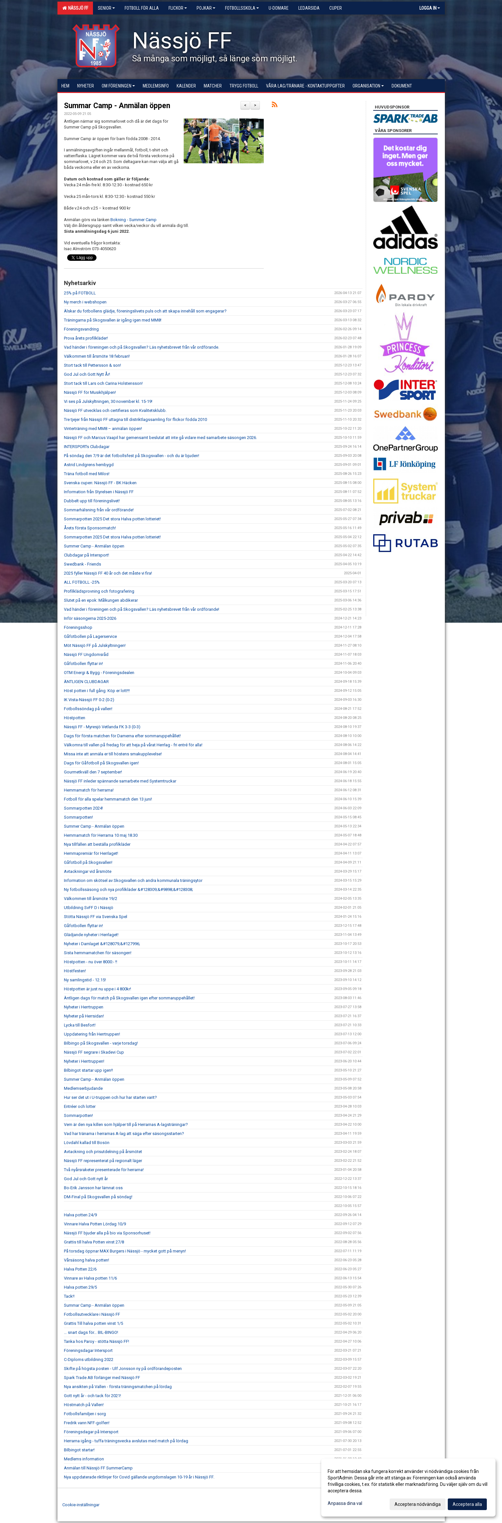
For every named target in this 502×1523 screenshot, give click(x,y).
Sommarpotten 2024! (83, 808)
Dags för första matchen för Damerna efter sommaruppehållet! (122, 735)
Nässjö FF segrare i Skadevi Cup (94, 1052)
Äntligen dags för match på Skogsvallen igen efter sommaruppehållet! (129, 998)
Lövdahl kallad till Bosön (86, 1142)
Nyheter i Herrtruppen (83, 1007)
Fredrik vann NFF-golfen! (86, 1422)
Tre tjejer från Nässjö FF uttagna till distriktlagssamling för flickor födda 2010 (135, 419)
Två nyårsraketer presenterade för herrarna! (104, 1169)
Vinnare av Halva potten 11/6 (90, 1278)
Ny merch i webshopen (85, 302)
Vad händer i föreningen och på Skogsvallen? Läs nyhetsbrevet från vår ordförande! (141, 609)
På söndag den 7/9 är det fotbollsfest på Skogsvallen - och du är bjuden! (131, 455)
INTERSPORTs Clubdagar (86, 446)
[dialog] (408, 1487)
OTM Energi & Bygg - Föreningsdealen (99, 672)
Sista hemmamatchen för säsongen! (97, 952)
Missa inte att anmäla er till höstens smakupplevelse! (113, 753)
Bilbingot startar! (79, 1449)
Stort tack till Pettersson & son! (92, 365)
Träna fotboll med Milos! (86, 473)
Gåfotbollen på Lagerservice (90, 636)
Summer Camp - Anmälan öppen (94, 546)
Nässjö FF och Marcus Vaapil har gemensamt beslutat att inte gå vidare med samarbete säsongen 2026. (160, 437)
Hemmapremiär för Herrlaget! (91, 853)
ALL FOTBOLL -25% (82, 582)
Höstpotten (74, 717)
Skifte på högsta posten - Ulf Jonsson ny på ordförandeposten (123, 1368)
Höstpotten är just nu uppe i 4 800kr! (97, 988)
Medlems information (84, 1459)
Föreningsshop (78, 627)
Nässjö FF (75, 8)
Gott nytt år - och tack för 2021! (92, 1395)
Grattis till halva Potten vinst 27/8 (94, 1242)
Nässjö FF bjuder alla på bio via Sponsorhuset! (107, 1233)
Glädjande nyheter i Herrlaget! (91, 934)
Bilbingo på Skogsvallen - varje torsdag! (101, 1043)
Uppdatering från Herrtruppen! (92, 1034)
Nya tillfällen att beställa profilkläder (97, 844)
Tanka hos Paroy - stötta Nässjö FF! (96, 1341)
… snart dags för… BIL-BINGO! (91, 1332)
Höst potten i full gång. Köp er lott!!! (97, 690)
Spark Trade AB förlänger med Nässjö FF (102, 1377)
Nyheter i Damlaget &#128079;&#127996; (102, 943)
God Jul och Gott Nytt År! (87, 374)
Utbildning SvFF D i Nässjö (88, 907)
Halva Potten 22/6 (80, 1269)
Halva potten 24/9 (80, 1214)
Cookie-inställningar (80, 1504)
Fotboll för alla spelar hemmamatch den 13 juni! (108, 799)
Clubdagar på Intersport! (86, 555)
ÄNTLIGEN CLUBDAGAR (86, 681)
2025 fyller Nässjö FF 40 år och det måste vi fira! (108, 573)
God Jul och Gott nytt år (86, 1178)
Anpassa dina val (345, 1503)
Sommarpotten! (78, 817)
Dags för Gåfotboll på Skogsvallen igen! (101, 763)
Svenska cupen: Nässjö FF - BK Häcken (100, 482)
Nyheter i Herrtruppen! (84, 1061)
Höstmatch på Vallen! (84, 1404)
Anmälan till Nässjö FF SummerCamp (98, 1468)
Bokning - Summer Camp (133, 219)
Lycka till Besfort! (80, 1025)
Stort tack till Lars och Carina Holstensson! (103, 383)
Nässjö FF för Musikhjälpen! (90, 392)
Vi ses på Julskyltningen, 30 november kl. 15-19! (108, 401)
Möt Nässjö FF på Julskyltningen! (95, 645)
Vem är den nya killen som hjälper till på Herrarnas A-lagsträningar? (126, 1124)
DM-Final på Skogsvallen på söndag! (98, 1196)
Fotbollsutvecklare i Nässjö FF (92, 1314)
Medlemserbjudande (83, 1088)
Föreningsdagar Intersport (88, 1350)
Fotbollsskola (242, 8)
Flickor (178, 8)
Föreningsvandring (81, 329)
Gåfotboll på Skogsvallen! (88, 862)
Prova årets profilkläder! (86, 338)
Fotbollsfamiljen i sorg (85, 1413)
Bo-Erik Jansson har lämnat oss (93, 1187)
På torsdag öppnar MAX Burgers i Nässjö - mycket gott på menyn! (125, 1251)
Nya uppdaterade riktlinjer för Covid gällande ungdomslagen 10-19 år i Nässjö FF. (139, 1477)
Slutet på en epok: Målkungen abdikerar (101, 600)
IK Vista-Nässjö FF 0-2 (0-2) (89, 699)
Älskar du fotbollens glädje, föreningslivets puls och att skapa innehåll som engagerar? (145, 311)
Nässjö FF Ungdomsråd (86, 654)
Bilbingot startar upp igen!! (88, 1070)
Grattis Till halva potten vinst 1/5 (93, 1323)
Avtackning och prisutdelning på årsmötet (103, 1151)
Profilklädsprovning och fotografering (99, 591)
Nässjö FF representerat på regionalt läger (103, 1160)
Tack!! (69, 1296)
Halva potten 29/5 (80, 1287)
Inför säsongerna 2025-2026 (90, 618)
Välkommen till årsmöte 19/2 (90, 898)
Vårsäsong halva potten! (86, 1260)
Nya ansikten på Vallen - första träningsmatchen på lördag (118, 1386)
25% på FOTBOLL (80, 293)
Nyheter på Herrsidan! (84, 1016)
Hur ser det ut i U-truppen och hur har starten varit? (110, 1097)
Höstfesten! (75, 970)
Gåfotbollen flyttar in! (83, 663)
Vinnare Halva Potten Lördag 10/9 (95, 1223)
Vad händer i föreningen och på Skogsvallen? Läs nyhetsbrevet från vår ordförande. (141, 347)
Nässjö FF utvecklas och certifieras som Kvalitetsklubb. (115, 410)
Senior (106, 8)
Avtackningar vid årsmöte (87, 871)
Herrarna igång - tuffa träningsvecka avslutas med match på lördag (126, 1440)
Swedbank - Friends (82, 564)
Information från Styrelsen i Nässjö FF (99, 491)
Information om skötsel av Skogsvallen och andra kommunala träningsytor (133, 880)
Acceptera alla (467, 1504)
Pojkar (206, 8)
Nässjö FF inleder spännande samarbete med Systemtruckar (120, 781)
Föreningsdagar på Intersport (91, 1431)
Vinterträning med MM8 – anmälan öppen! (103, 428)
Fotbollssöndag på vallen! (88, 708)
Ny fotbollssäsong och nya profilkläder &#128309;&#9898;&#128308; (128, 889)
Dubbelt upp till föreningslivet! (92, 500)
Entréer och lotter (80, 1106)
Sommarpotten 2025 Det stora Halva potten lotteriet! (112, 518)
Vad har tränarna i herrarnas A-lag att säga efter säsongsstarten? (124, 1133)
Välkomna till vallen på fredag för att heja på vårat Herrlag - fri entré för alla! (133, 744)
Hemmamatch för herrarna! (89, 790)
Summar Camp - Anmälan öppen (117, 105)
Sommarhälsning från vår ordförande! (99, 509)
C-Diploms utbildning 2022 (88, 1359)
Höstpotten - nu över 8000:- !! (90, 961)
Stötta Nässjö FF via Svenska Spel (95, 916)
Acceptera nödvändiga (417, 1504)
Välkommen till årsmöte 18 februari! (97, 356)
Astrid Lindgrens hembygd (89, 464)
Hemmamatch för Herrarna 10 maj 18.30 (101, 835)
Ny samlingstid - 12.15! (85, 979)
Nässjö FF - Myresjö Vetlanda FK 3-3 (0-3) (102, 726)
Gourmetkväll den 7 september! (93, 772)
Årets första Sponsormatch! (90, 528)
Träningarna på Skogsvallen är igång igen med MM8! (112, 320)
